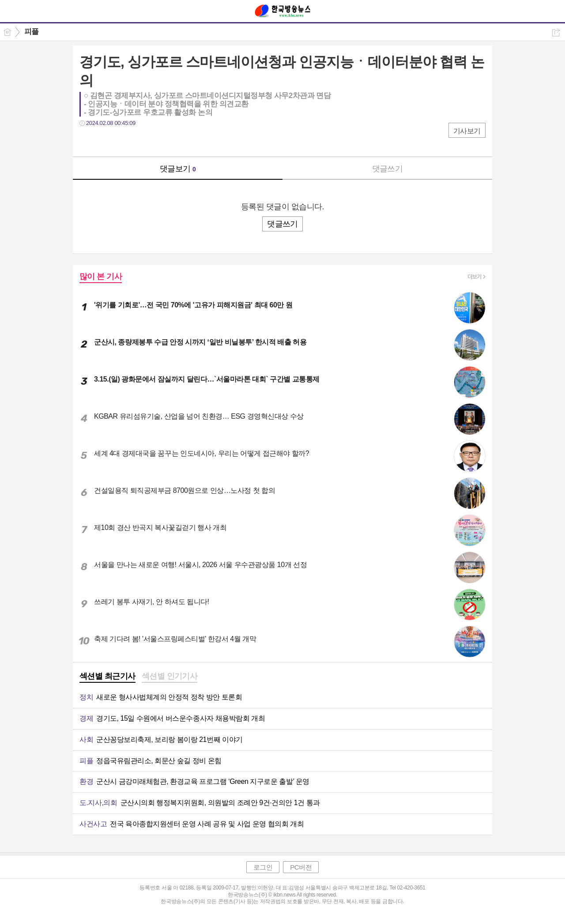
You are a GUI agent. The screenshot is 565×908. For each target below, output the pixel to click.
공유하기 (556, 32)
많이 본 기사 (100, 276)
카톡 (122, 141)
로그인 (263, 867)
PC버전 (301, 867)
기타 (140, 141)
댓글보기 (178, 168)
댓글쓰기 (387, 168)
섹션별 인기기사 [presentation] (170, 676)
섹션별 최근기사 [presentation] (107, 676)
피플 (31, 31)
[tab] (107, 677)
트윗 (105, 141)
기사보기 (467, 131)
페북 (87, 141)
